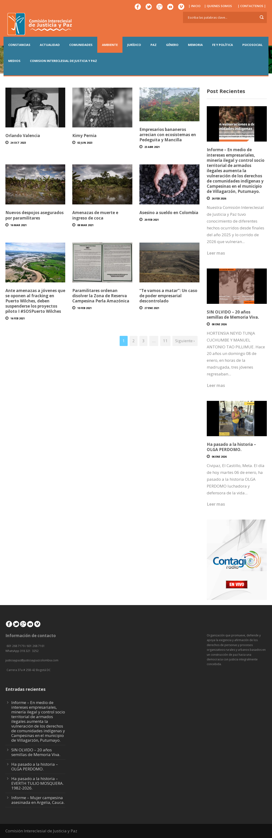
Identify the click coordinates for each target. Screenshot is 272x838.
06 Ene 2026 (219, 456)
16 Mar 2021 (18, 225)
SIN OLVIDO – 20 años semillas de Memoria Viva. (233, 314)
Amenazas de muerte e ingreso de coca (95, 215)
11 (165, 340)
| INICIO (194, 6)
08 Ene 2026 (219, 324)
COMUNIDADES (81, 45)
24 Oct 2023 (18, 142)
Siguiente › (185, 340)
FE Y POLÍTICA (222, 45)
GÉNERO (172, 45)
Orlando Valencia (22, 135)
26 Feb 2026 (219, 198)
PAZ (153, 45)
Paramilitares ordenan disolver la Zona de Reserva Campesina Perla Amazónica (100, 296)
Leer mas (216, 253)
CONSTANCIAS (19, 45)
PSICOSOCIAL (252, 45)
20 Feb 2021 (151, 219)
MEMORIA (195, 45)
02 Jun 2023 (84, 142)
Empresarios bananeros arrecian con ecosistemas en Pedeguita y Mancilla (167, 134)
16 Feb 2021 (17, 318)
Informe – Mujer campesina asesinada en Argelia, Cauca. (38, 800)
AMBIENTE (110, 45)
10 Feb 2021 (84, 308)
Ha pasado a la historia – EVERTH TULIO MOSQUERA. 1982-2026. (37, 783)
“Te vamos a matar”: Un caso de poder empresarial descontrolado (168, 296)
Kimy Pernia (84, 135)
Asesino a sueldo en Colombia (168, 212)
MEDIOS (14, 61)
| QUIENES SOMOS (218, 6)
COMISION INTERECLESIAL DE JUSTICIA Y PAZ (63, 61)
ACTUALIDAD (50, 45)
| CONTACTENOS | (252, 6)
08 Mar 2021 (85, 225)
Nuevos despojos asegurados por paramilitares (34, 215)
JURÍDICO (134, 45)
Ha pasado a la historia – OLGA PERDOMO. (231, 447)
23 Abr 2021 (152, 147)
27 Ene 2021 (151, 308)
